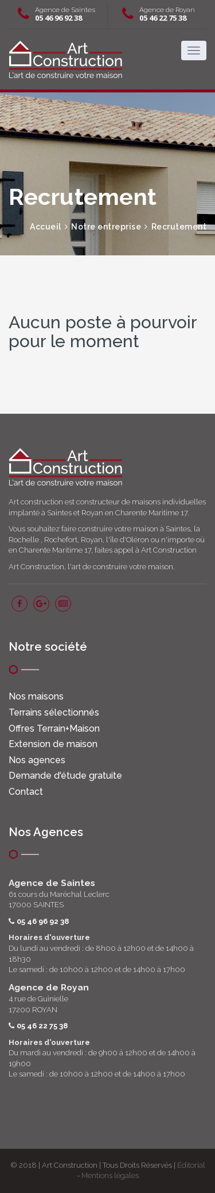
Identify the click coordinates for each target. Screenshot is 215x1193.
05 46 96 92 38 (58, 18)
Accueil (45, 226)
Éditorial (191, 1165)
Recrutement (179, 226)
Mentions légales (110, 1175)
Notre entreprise (106, 226)
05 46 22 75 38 (162, 18)
